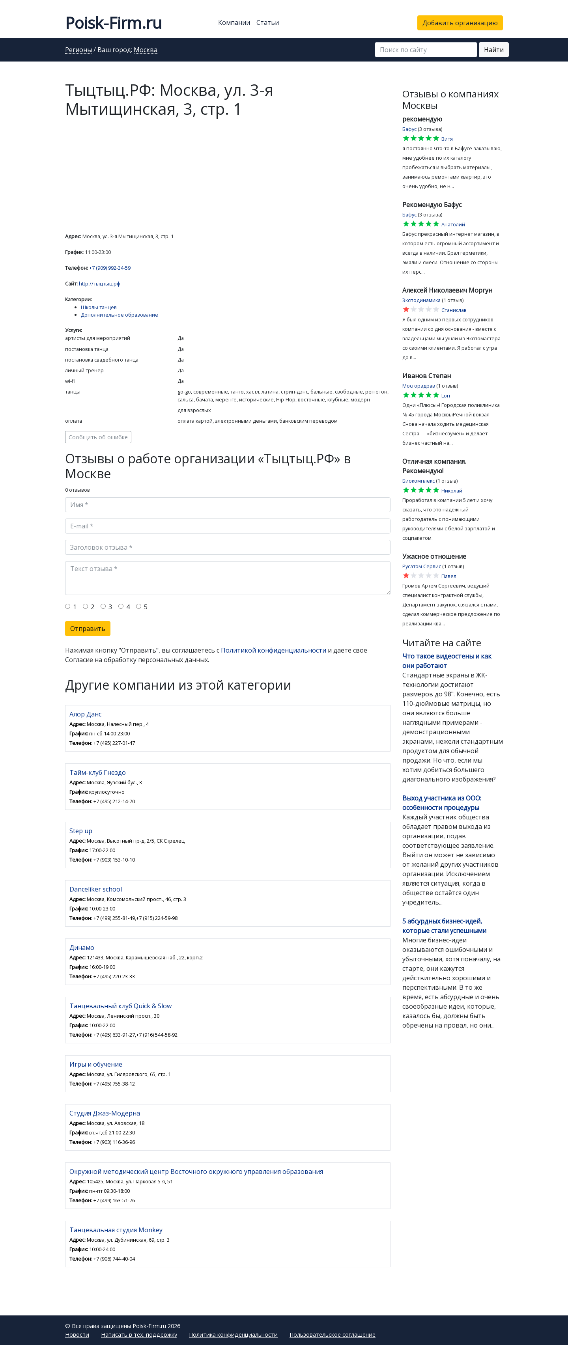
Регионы (78, 50)
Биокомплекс (418, 480)
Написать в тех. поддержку (139, 1334)
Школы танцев (99, 307)
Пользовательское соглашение (333, 1334)
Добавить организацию (460, 23)
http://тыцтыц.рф (99, 283)
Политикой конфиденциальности (273, 650)
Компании (234, 22)
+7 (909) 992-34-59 (110, 267)
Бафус (409, 128)
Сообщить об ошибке (98, 437)
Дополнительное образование (119, 314)
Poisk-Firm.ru (113, 23)
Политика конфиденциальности (233, 1334)
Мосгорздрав (418, 385)
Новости (77, 1334)
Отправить (87, 628)
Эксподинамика (421, 300)
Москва (145, 50)
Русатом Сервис (421, 566)
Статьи (267, 22)
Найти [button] (494, 49)
